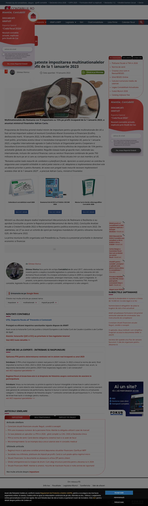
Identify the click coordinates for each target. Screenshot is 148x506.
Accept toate (119, 493)
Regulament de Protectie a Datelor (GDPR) (56, 493)
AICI (94, 498)
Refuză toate (119, 502)
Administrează (119, 497)
